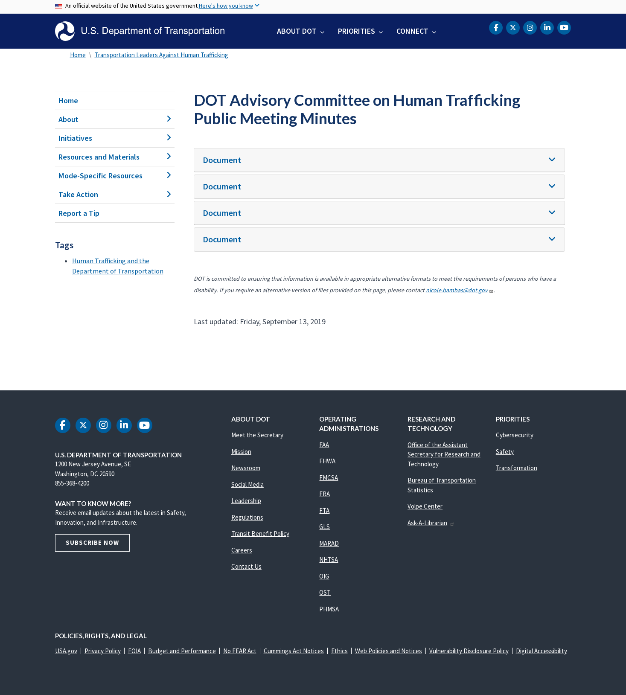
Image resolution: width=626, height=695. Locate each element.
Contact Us (246, 566)
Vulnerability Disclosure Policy (469, 651)
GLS (324, 527)
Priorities (356, 31)
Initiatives (114, 138)
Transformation (516, 468)
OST (325, 592)
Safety (505, 452)
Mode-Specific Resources (114, 175)
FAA (324, 445)
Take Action (114, 194)
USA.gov (66, 651)
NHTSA (328, 559)
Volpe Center (425, 506)
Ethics (339, 651)
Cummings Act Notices (294, 651)
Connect (412, 31)
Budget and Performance (182, 651)
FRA (324, 494)
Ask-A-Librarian (431, 523)
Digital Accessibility (541, 651)
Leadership (246, 501)
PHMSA (329, 609)
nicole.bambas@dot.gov (460, 290)
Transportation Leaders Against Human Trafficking (161, 55)
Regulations (247, 517)
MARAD (329, 543)
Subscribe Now (92, 542)
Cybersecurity (514, 435)
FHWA (327, 461)
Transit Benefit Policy (260, 533)
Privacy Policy (102, 651)
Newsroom (245, 468)
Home (78, 55)
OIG (324, 576)
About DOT (297, 31)
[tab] (379, 160)
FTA (324, 510)
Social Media (247, 484)
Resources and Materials (114, 157)
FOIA (134, 651)
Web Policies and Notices (388, 651)
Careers (241, 550)
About (114, 119)
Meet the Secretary (257, 435)
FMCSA (328, 478)
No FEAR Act (239, 651)
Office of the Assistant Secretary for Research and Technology (444, 454)
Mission (241, 452)
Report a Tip (78, 213)
